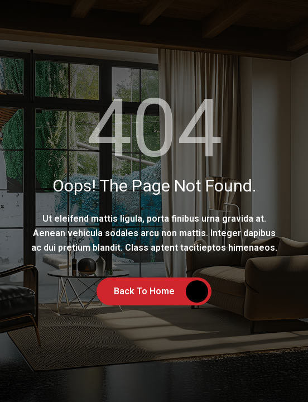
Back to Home (144, 291)
